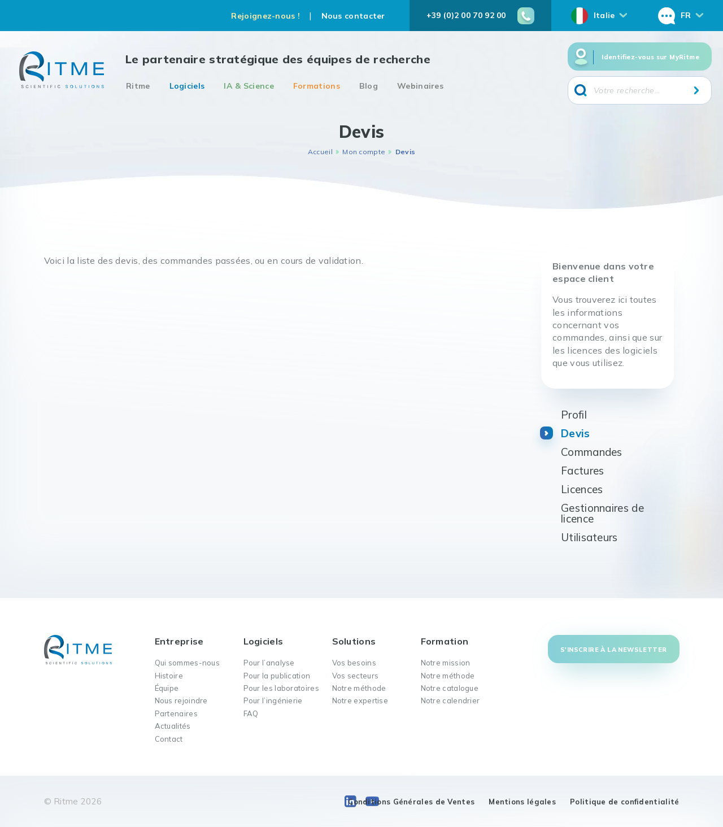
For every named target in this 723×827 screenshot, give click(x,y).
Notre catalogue (450, 688)
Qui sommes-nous (187, 662)
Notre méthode (359, 688)
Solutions (354, 641)
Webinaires (420, 86)
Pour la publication (277, 675)
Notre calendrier (450, 700)
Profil (574, 414)
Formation (445, 641)
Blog (368, 86)
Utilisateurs (589, 537)
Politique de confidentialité (624, 801)
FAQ (251, 713)
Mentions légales (522, 801)
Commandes (591, 452)
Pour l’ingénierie (273, 700)
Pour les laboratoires (281, 688)
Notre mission (446, 662)
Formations (316, 86)
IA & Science (249, 86)
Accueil (320, 151)
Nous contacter (353, 16)
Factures (582, 470)
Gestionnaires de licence (602, 513)
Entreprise (179, 641)
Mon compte (363, 151)
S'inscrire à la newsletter (613, 650)
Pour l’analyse (269, 662)
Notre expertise (360, 700)
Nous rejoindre (181, 700)
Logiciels (187, 86)
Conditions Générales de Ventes (411, 801)
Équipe (167, 688)
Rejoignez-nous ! (265, 16)
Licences (582, 489)
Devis (575, 433)
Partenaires (176, 713)
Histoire (169, 675)
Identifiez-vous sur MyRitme (650, 57)
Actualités (173, 725)
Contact (169, 738)
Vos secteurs (355, 675)
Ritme (138, 86)
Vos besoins (354, 662)
